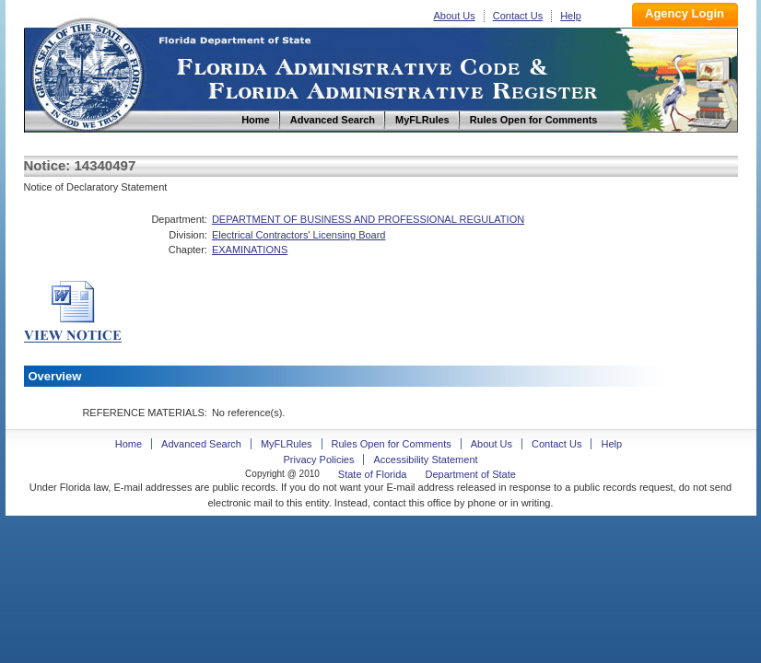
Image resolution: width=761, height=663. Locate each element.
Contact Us (518, 15)
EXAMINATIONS (249, 249)
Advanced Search (201, 443)
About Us (454, 15)
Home (86, 72)
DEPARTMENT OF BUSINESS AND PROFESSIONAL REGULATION (368, 219)
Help (570, 15)
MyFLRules (286, 443)
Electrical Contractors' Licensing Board (299, 234)
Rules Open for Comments (391, 443)
